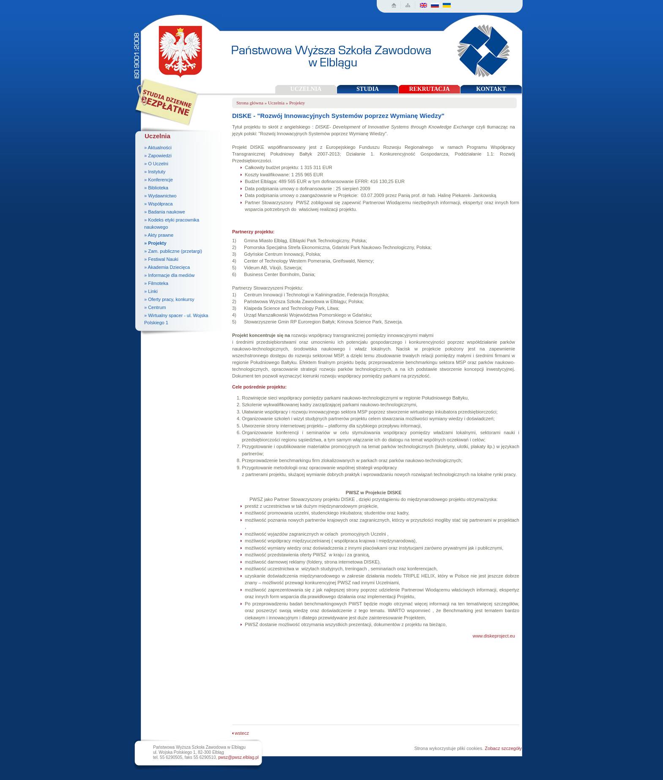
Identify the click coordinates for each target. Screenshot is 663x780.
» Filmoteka (156, 283)
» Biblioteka (156, 187)
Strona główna (249, 102)
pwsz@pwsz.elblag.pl (238, 757)
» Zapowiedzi (158, 155)
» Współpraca (158, 203)
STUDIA (367, 89)
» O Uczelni (156, 163)
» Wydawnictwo (160, 195)
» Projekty (155, 243)
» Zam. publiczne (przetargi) (173, 251)
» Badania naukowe (164, 211)
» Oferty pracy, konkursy (169, 299)
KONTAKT (491, 89)
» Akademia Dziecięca (167, 267)
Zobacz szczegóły (503, 748)
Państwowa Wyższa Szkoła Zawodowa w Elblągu (178, 49)
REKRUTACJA (429, 89)
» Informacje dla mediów (169, 275)
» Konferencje (158, 179)
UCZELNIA (306, 89)
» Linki (151, 291)
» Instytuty (154, 171)
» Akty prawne (158, 235)
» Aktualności (158, 147)
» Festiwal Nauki (161, 259)
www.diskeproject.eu (494, 635)
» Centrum (155, 307)
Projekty (297, 102)
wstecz (240, 733)
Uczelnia (276, 102)
